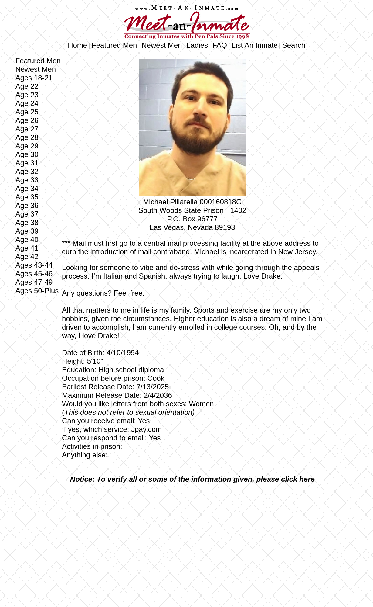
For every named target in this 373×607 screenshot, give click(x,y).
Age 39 (27, 231)
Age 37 (27, 214)
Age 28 (27, 137)
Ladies (197, 45)
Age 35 (27, 197)
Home (77, 45)
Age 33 (27, 180)
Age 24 (27, 103)
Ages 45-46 (34, 273)
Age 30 (27, 154)
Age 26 (27, 120)
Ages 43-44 (34, 265)
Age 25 (27, 112)
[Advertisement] (192, 533)
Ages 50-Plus (37, 290)
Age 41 (27, 248)
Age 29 (27, 146)
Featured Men (114, 45)
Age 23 (27, 95)
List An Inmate (255, 45)
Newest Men (161, 45)
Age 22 (27, 86)
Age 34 (27, 188)
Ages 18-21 (34, 78)
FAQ (219, 45)
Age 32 (27, 171)
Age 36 (27, 205)
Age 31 (27, 163)
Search (293, 45)
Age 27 (27, 129)
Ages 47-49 (34, 282)
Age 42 (27, 256)
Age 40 (27, 239)
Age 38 (27, 222)
